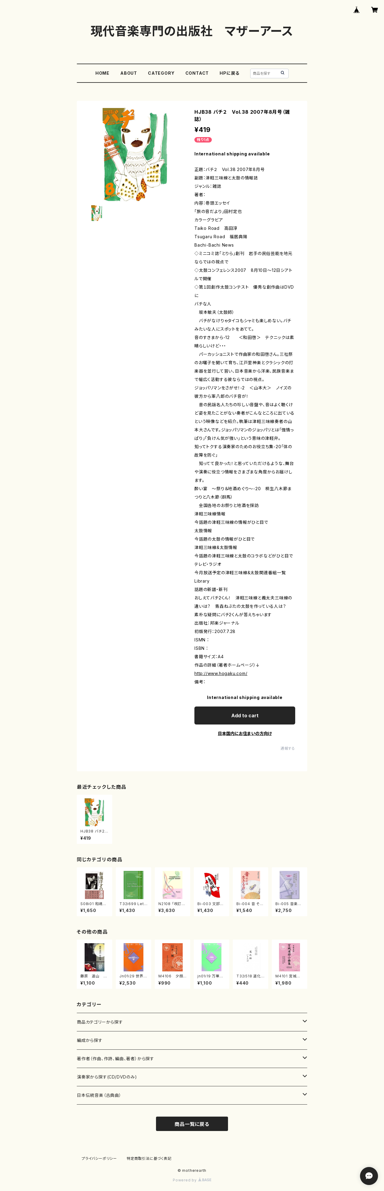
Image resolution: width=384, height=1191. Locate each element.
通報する (287, 748)
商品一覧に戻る (192, 1124)
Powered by (192, 1180)
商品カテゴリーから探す (100, 1021)
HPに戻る (229, 73)
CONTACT (197, 73)
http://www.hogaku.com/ (221, 673)
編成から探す (90, 1040)
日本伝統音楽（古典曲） (99, 1095)
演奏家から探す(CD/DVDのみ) (107, 1076)
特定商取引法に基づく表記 (149, 1158)
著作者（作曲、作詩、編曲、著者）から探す (115, 1058)
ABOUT (128, 73)
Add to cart (245, 715)
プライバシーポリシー (99, 1158)
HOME (102, 73)
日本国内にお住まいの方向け (245, 733)
